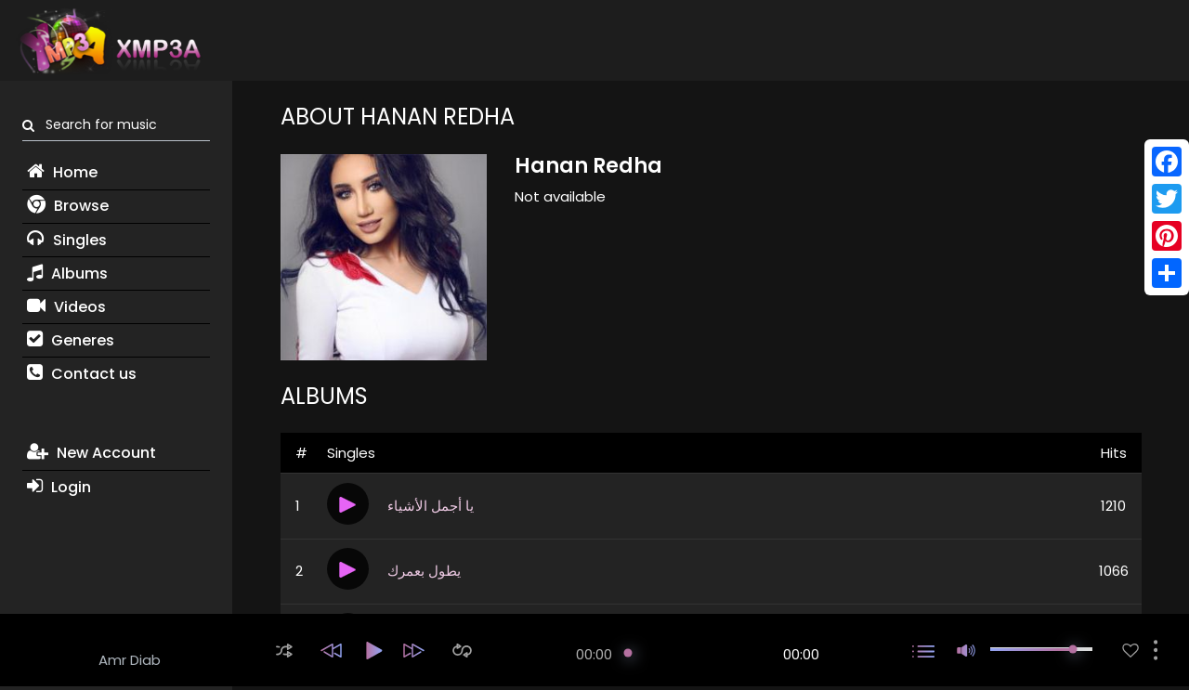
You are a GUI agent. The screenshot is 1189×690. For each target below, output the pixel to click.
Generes (70, 340)
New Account (91, 452)
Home (62, 172)
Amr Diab (129, 660)
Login (59, 487)
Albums (67, 273)
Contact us (82, 373)
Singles (67, 240)
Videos (66, 307)
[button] (284, 650)
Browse (68, 205)
